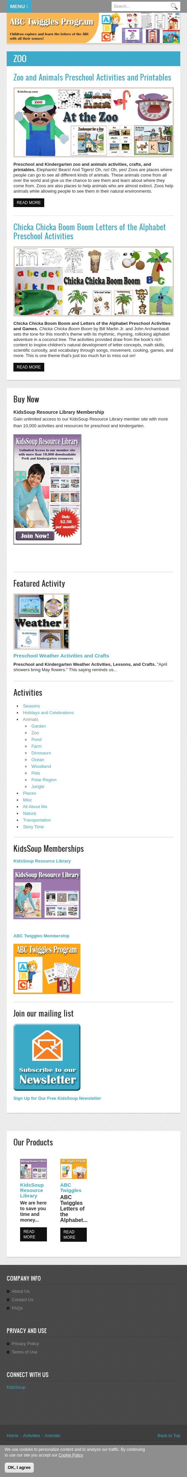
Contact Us (22, 1299)
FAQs (17, 1308)
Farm (37, 746)
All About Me (35, 806)
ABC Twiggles (70, 1187)
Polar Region (44, 779)
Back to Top (169, 1435)
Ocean (38, 759)
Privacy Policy (25, 1343)
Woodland (41, 766)
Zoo (35, 732)
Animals (30, 719)
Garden (39, 726)
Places (29, 793)
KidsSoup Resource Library (32, 1190)
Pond (37, 739)
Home (12, 1435)
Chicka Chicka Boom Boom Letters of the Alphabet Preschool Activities (89, 231)
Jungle (38, 786)
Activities (31, 1435)
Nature (29, 813)
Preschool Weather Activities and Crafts (61, 655)
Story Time (33, 826)
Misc (27, 799)
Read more (30, 202)
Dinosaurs (41, 752)
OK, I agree (19, 1468)
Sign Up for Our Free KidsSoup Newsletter (57, 1098)
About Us (20, 1291)
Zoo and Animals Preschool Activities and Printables (92, 77)
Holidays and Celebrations (48, 712)
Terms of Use (25, 1352)
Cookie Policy (71, 1456)
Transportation (37, 820)
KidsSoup (16, 1387)
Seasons (31, 705)
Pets (36, 773)
